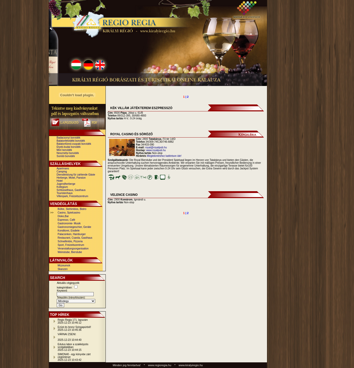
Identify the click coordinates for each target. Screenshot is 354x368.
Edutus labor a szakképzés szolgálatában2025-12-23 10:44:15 (73, 347)
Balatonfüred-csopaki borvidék (74, 143)
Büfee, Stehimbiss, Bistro (72, 209)
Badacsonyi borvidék (68, 137)
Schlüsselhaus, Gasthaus (71, 190)
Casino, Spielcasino (69, 212)
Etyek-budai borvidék (69, 147)
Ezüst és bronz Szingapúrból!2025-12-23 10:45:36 (74, 328)
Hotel (60, 180)
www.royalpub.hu (156, 150)
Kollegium (62, 187)
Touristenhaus (65, 193)
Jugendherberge (66, 183)
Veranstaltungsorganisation (73, 248)
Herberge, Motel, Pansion (71, 177)
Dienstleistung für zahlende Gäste (76, 174)
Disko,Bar (63, 216)
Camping (62, 171)
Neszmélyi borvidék (68, 153)
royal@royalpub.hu (156, 147)
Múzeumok (64, 265)
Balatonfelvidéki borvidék (71, 140)
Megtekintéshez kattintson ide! (164, 155)
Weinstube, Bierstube (70, 252)
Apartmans (63, 168)
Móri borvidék (64, 150)
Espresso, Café (66, 219)
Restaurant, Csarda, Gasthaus (75, 237)
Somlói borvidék (66, 156)
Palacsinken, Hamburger (72, 234)
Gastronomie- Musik (69, 223)
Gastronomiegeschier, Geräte (74, 227)
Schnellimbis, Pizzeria (70, 241)
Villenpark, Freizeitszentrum (72, 196)
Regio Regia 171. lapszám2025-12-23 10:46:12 (73, 321)
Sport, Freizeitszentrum (71, 245)
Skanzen (63, 269)
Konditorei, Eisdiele (69, 230)
